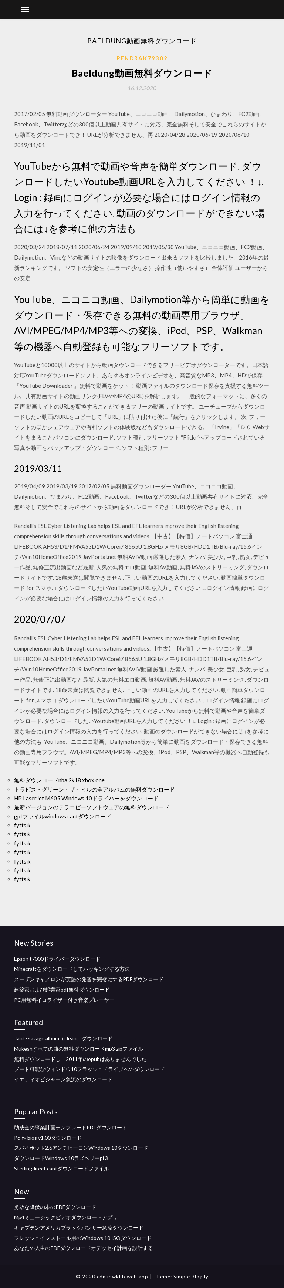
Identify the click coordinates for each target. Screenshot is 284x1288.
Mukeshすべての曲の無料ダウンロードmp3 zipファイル (78, 1048)
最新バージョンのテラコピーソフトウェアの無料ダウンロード (91, 807)
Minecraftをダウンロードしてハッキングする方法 (72, 969)
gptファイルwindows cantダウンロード (62, 816)
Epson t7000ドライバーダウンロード (57, 959)
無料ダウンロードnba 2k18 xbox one (59, 780)
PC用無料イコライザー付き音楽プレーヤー (64, 1000)
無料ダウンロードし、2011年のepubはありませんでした (80, 1059)
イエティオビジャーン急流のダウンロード (63, 1079)
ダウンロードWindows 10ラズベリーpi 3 (61, 1158)
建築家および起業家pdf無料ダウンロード (62, 989)
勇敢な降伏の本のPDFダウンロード (55, 1207)
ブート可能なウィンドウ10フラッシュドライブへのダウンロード (89, 1069)
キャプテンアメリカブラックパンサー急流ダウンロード (78, 1227)
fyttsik (22, 825)
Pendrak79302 (142, 58)
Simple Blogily (191, 1276)
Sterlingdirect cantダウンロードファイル (61, 1168)
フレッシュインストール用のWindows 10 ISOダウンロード (83, 1238)
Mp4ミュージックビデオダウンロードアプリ (66, 1217)
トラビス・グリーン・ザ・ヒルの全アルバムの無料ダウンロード (94, 789)
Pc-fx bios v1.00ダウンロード (48, 1138)
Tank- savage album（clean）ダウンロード (63, 1038)
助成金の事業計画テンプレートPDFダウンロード (70, 1127)
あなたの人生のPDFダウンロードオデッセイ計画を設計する (83, 1248)
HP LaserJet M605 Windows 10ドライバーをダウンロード (86, 798)
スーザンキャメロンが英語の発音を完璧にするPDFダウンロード (88, 979)
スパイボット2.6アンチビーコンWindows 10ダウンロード (81, 1148)
